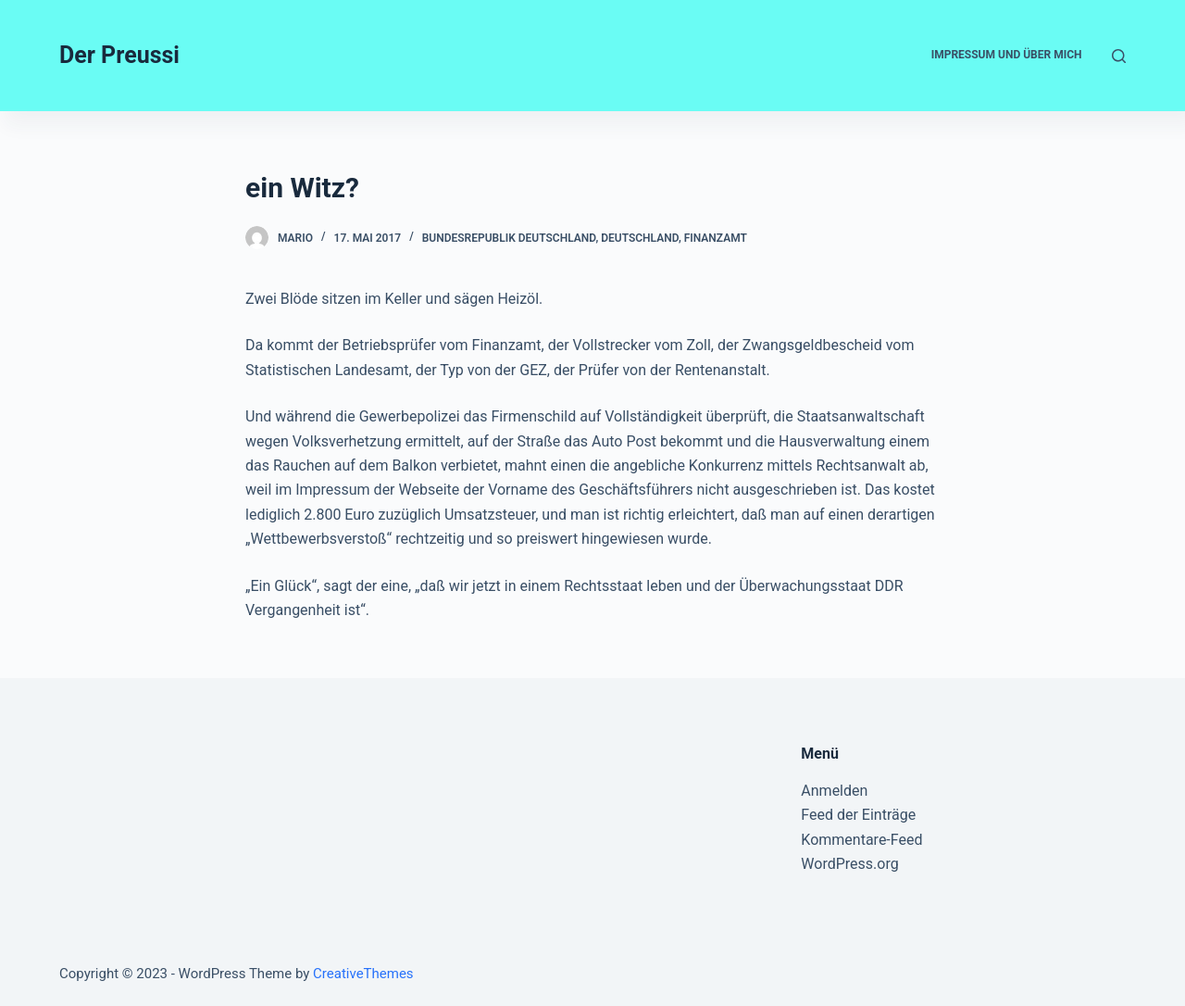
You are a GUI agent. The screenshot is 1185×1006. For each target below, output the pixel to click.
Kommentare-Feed (861, 840)
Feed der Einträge (858, 815)
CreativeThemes (363, 973)
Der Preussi (119, 55)
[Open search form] (1119, 56)
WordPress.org (849, 864)
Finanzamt (715, 238)
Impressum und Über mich (1006, 54)
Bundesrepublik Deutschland (509, 238)
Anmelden (834, 790)
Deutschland (640, 238)
